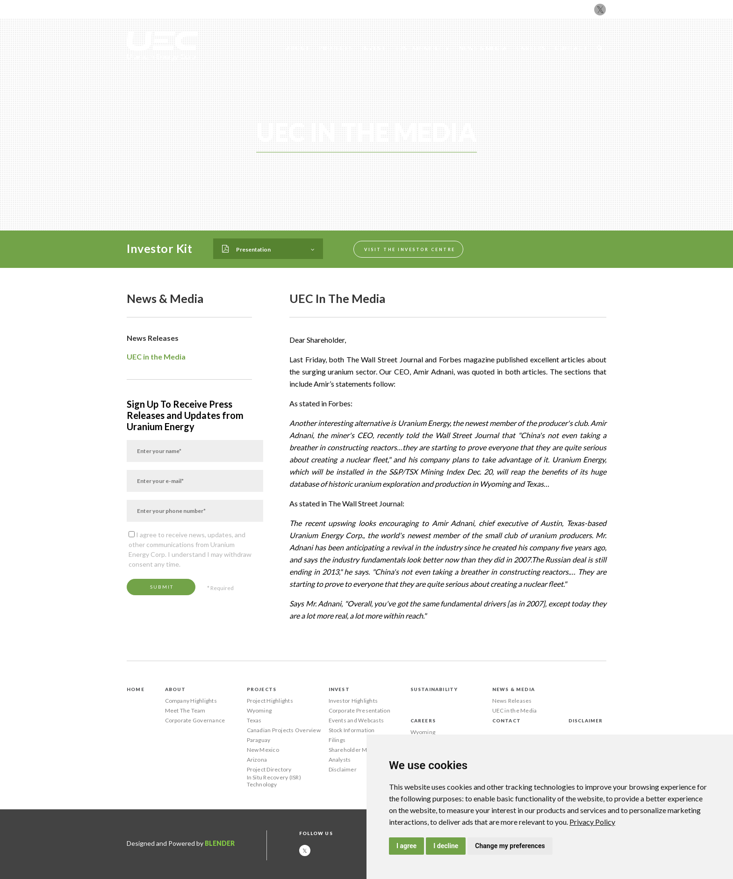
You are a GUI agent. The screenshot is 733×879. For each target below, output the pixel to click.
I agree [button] (406, 846)
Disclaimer (343, 769)
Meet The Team (185, 710)
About (298, 47)
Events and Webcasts (356, 720)
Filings (337, 739)
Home (135, 689)
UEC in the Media (156, 356)
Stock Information (352, 730)
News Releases (153, 337)
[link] (592, 821)
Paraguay (259, 739)
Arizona (257, 759)
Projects (336, 47)
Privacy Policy (592, 821)
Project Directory (269, 769)
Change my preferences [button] (510, 846)
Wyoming (259, 710)
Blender (220, 843)
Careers (531, 47)
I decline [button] (445, 846)
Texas (254, 720)
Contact (571, 47)
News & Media (483, 47)
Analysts (340, 759)
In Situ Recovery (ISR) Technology (274, 781)
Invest (374, 47)
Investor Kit (159, 248)
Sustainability (422, 47)
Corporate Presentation (359, 710)
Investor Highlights (353, 700)
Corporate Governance (195, 720)
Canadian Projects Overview (284, 730)
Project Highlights (270, 700)
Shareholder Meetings (358, 749)
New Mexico (263, 749)
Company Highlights (191, 700)
